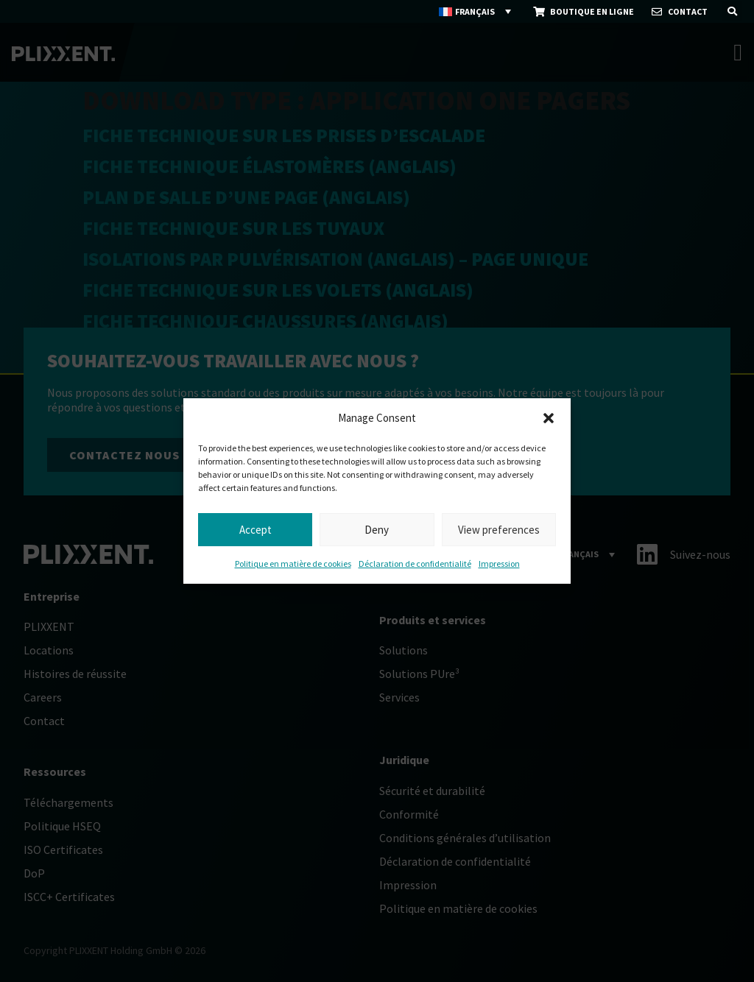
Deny (376, 530)
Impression (499, 563)
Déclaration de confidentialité (415, 563)
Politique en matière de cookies (293, 563)
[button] (548, 418)
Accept (255, 530)
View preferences (499, 530)
